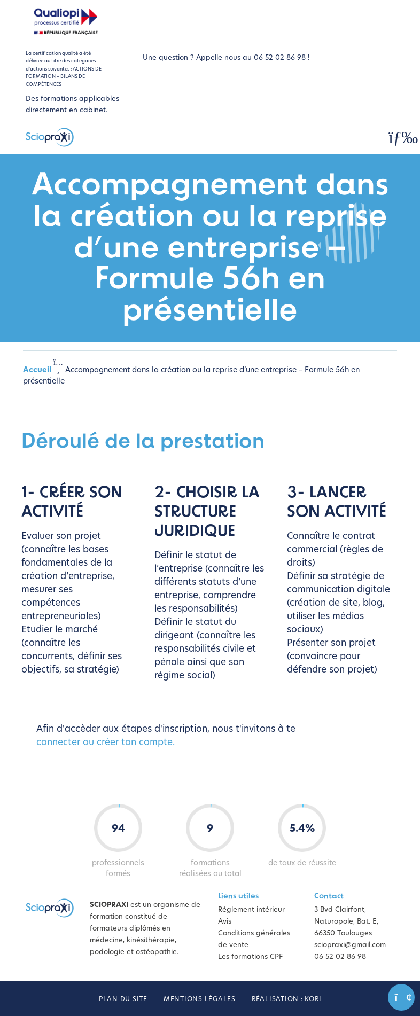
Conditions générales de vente (254, 939)
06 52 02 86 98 (340, 957)
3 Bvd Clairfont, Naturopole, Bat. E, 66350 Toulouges (346, 921)
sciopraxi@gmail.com (350, 945)
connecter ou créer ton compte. (105, 742)
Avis (224, 921)
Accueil (37, 370)
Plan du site (123, 999)
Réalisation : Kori (287, 999)
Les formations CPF (250, 957)
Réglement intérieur (251, 909)
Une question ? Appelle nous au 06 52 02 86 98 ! (226, 57)
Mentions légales (200, 999)
